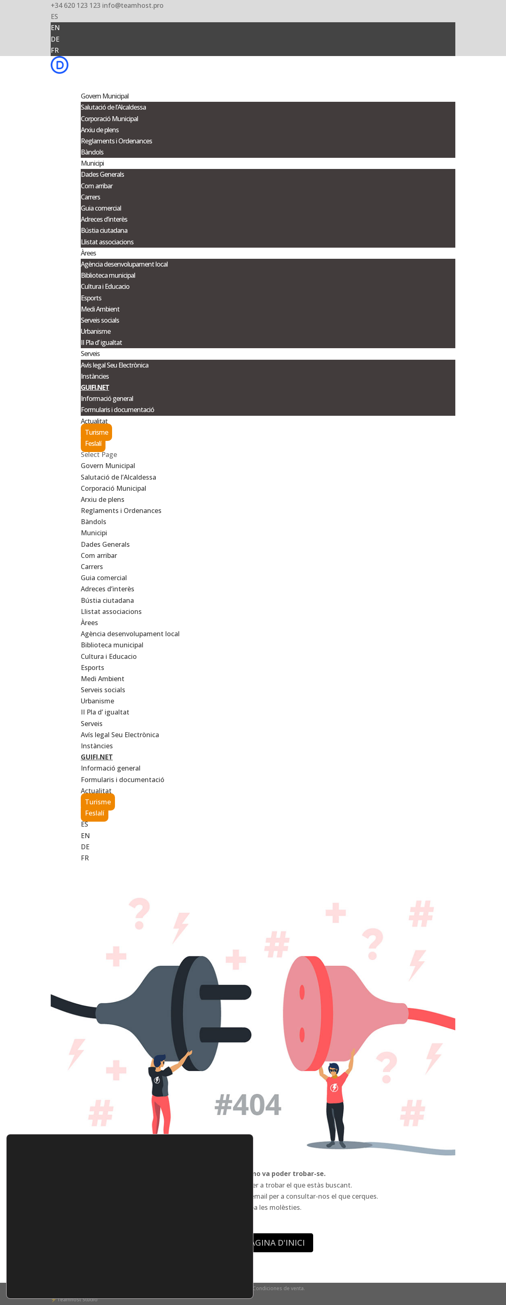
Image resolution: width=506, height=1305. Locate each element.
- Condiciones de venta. (277, 1288)
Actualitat (96, 790)
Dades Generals (102, 174)
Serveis (92, 723)
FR (55, 50)
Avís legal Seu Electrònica (114, 365)
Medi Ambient (100, 309)
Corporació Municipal (109, 118)
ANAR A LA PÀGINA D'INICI (253, 1242)
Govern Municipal (108, 465)
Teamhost (69, 1299)
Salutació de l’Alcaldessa (113, 107)
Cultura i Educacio (105, 286)
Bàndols (92, 152)
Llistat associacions (107, 241)
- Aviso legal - (212, 1288)
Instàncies (95, 376)
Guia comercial (101, 208)
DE (55, 39)
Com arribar (96, 185)
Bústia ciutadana (104, 230)
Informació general (107, 398)
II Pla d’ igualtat (101, 342)
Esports (91, 297)
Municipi (94, 532)
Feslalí (93, 443)
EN (55, 27)
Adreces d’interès (104, 219)
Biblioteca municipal (108, 275)
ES (54, 16)
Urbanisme (95, 331)
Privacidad (183, 1288)
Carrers (90, 196)
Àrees (89, 622)
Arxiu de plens (100, 129)
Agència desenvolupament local (124, 264)
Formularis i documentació (117, 409)
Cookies (239, 1288)
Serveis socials (100, 320)
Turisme (96, 432)
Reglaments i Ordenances (116, 140)
